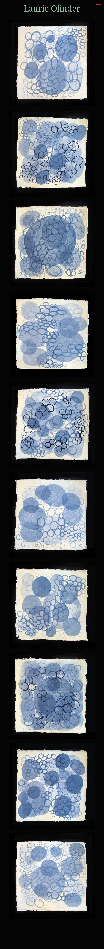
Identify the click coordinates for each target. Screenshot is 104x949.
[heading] (52, 8)
